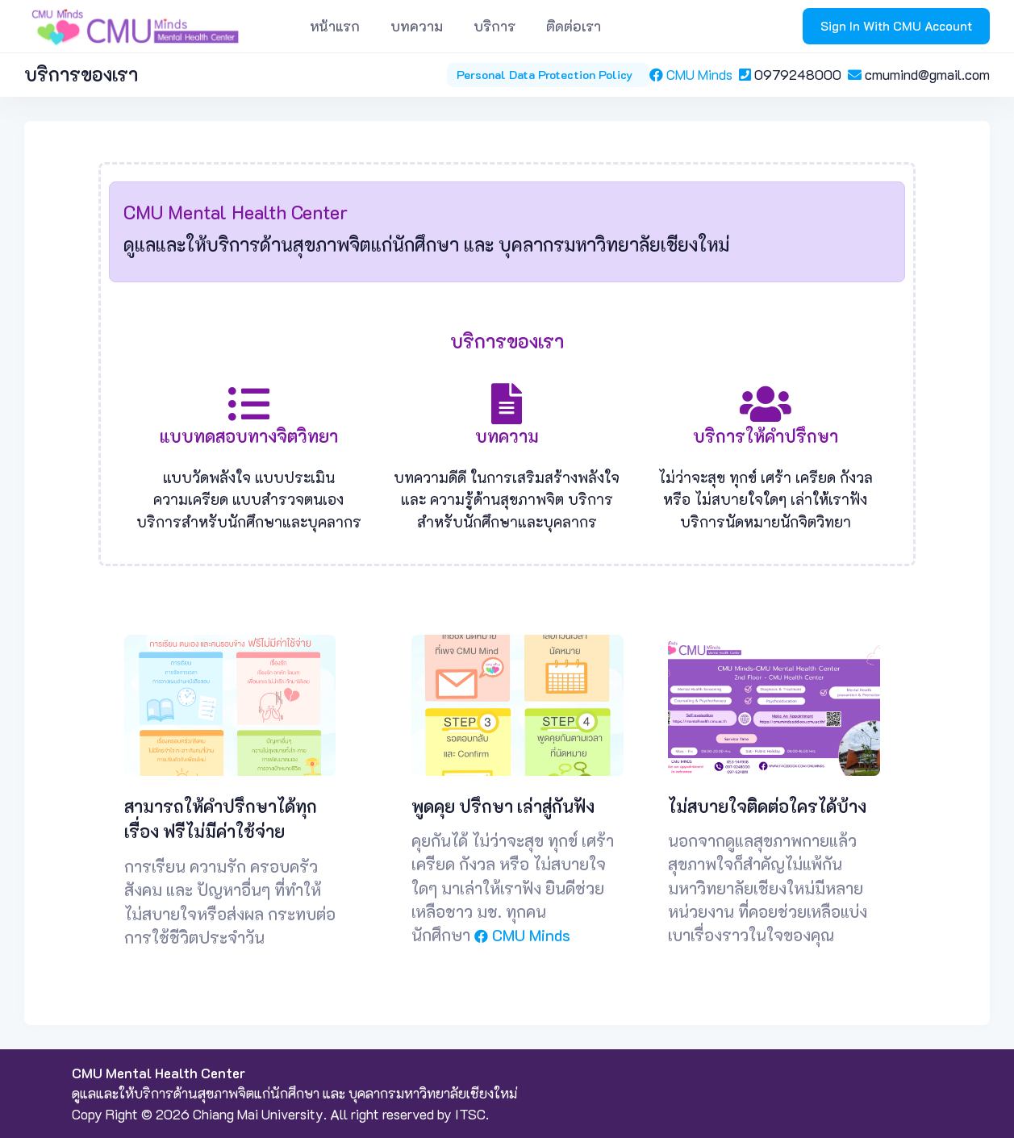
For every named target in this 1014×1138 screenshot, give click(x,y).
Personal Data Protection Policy (548, 74)
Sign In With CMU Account (896, 26)
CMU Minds (694, 74)
